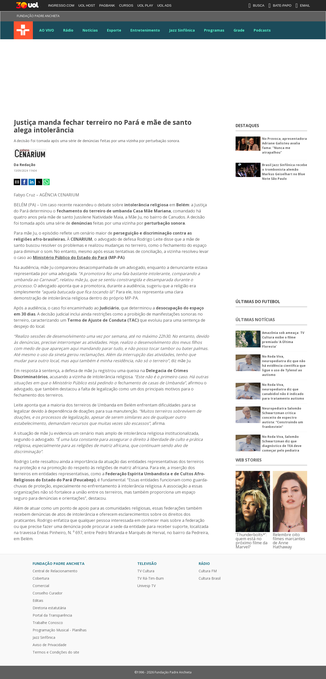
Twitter (252, 17)
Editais (38, 600)
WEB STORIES (249, 460)
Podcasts (262, 30)
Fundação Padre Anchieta (38, 16)
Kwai (307, 17)
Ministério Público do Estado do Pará (70, 257)
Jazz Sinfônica (182, 30)
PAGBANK (107, 5)
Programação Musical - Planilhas (60, 630)
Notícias (90, 30)
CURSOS (126, 5)
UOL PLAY (145, 5)
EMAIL (302, 5)
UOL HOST (86, 5)
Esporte (114, 30)
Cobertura (41, 578)
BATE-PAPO (279, 5)
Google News (289, 17)
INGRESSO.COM (61, 5)
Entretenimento (145, 30)
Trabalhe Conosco (48, 622)
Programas (214, 30)
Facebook (243, 17)
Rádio (68, 30)
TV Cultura (23, 30)
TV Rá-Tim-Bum (150, 578)
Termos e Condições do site (56, 652)
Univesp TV (146, 586)
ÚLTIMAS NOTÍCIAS (255, 319)
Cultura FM (208, 571)
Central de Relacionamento (55, 571)
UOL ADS (164, 5)
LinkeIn (280, 17)
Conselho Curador (47, 593)
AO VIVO (46, 30)
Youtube (271, 17)
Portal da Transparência (52, 615)
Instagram (261, 17)
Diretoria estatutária (49, 608)
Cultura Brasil (210, 578)
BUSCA (256, 5)
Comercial (41, 586)
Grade (239, 30)
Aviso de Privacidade (49, 645)
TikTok (298, 17)
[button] (17, 182)
